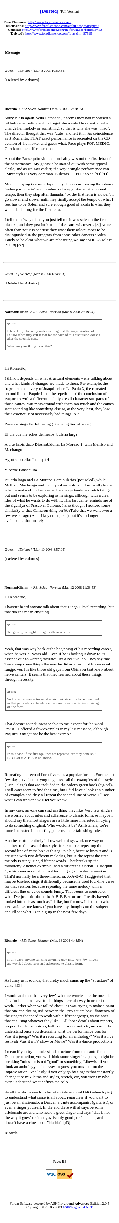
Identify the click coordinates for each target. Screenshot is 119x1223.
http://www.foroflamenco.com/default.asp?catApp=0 (61, 26)
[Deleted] (49, 11)
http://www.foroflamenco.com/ (49, 22)
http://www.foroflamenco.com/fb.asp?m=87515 (58, 33)
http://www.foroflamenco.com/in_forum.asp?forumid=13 (62, 29)
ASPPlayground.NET (78, 1207)
